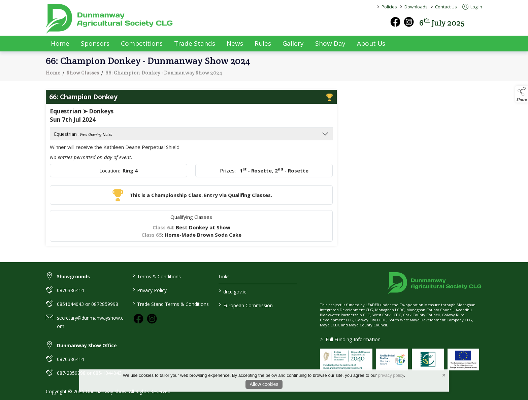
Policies (389, 7)
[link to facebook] (138, 319)
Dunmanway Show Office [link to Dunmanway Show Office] (87, 345)
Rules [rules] (263, 43)
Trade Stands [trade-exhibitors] (194, 43)
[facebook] (395, 22)
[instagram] (409, 22)
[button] (477, 22)
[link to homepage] (110, 19)
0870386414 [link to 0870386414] (70, 290)
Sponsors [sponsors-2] (95, 43)
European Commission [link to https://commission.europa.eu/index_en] (246, 305)
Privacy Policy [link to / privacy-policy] (149, 289)
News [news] (235, 43)
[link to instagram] (152, 319)
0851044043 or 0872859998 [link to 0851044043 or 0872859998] (87, 304)
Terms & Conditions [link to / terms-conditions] (156, 276)
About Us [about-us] (371, 43)
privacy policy (391, 375)
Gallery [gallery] (293, 43)
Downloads (416, 7)
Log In (472, 7)
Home (60, 43)
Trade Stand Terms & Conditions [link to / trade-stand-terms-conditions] (170, 303)
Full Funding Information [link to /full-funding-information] (350, 339)
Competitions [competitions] (142, 43)
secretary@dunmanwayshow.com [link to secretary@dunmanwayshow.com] (90, 322)
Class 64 (163, 231)
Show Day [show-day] (330, 43)
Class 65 (151, 239)
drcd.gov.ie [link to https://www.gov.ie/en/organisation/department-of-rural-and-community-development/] (232, 291)
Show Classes (83, 77)
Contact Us (446, 7)
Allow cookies (264, 384)
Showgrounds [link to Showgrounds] (73, 276)
